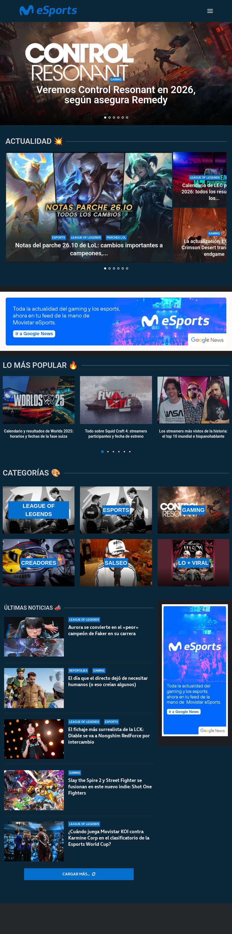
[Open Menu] (210, 11)
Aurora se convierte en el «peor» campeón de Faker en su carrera (103, 630)
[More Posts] (79, 874)
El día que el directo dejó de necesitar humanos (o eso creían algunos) (108, 681)
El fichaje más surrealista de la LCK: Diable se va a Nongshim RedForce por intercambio (109, 735)
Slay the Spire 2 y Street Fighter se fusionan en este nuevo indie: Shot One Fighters (110, 786)
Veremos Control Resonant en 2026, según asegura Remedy (116, 95)
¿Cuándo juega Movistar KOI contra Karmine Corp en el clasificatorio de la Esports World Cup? (108, 837)
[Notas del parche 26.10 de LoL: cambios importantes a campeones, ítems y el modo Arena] (89, 207)
